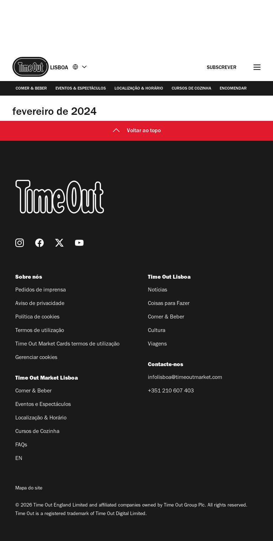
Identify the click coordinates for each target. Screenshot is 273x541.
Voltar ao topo (137, 131)
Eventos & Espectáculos (80, 89)
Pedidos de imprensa (40, 290)
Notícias (157, 290)
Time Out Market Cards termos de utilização (67, 344)
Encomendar (233, 89)
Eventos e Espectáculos (43, 405)
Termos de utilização (39, 331)
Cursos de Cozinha (191, 89)
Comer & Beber (31, 89)
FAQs (21, 445)
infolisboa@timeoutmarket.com (185, 378)
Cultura (156, 331)
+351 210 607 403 (171, 391)
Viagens (157, 344)
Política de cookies (37, 317)
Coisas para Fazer (168, 304)
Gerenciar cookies (36, 358)
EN (18, 459)
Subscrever (221, 68)
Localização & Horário (138, 89)
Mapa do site (28, 488)
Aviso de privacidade (39, 304)
